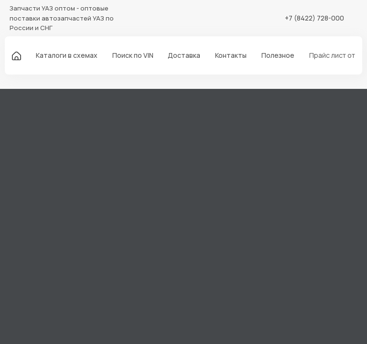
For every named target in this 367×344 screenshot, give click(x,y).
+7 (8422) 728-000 (314, 17)
